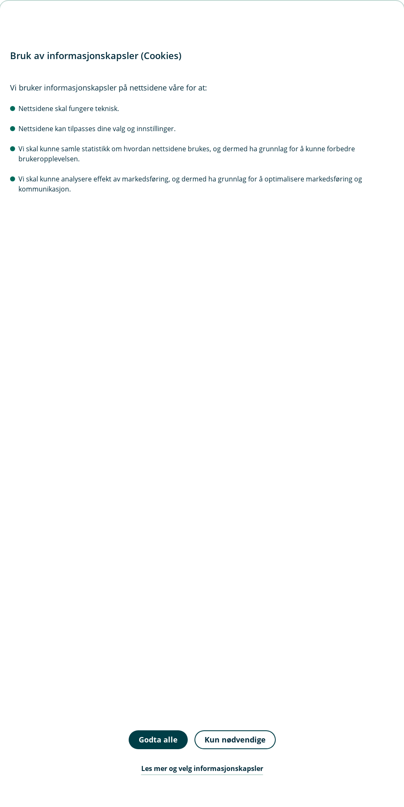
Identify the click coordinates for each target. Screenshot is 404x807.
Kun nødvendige (235, 740)
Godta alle (158, 740)
